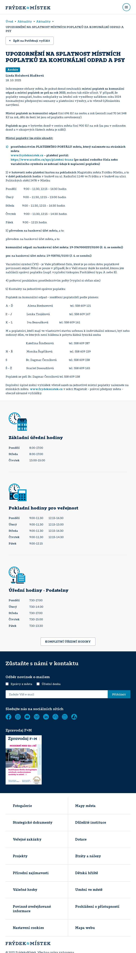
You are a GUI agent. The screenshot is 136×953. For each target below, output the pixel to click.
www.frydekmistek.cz (27, 155)
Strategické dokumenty (32, 822)
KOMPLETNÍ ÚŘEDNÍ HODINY (68, 641)
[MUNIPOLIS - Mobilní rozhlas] (37, 717)
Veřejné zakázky (27, 839)
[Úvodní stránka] (28, 7)
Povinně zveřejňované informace (32, 908)
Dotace (81, 839)
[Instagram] (18, 717)
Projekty (20, 856)
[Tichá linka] (55, 717)
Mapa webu (85, 928)
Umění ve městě (88, 890)
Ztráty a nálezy (88, 856)
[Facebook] (8, 717)
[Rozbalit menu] (126, 7)
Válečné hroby (25, 890)
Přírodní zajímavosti (31, 873)
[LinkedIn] (46, 717)
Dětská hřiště (86, 873)
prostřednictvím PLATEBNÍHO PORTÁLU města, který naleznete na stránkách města (68, 149)
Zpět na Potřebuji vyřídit (29, 40)
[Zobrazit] (65, 717)
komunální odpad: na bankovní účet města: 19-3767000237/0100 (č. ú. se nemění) (64, 247)
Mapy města (85, 806)
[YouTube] (27, 717)
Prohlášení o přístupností (97, 906)
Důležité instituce (90, 822)
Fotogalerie (22, 806)
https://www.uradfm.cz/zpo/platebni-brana (42, 159)
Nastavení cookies (28, 928)
